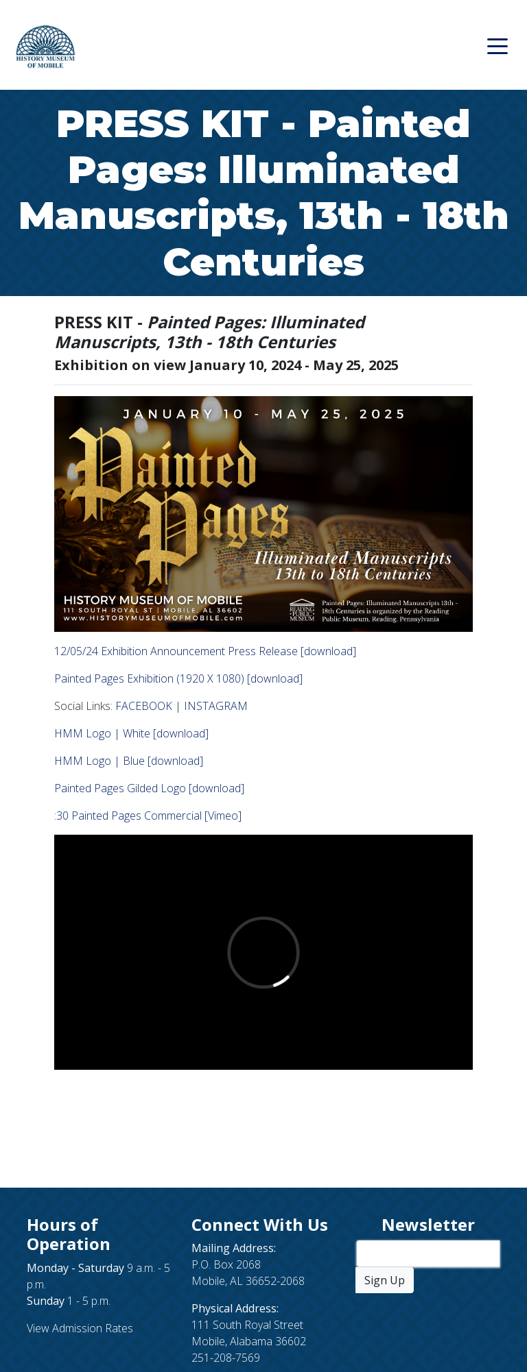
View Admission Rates (80, 1328)
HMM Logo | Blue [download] (128, 760)
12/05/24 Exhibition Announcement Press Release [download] (205, 651)
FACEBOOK (143, 705)
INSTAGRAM (216, 705)
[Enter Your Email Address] (428, 1253)
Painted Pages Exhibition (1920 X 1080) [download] (178, 678)
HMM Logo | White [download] (131, 733)
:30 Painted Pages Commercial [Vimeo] (148, 815)
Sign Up (384, 1280)
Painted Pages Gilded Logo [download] (149, 788)
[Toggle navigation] (497, 45)
